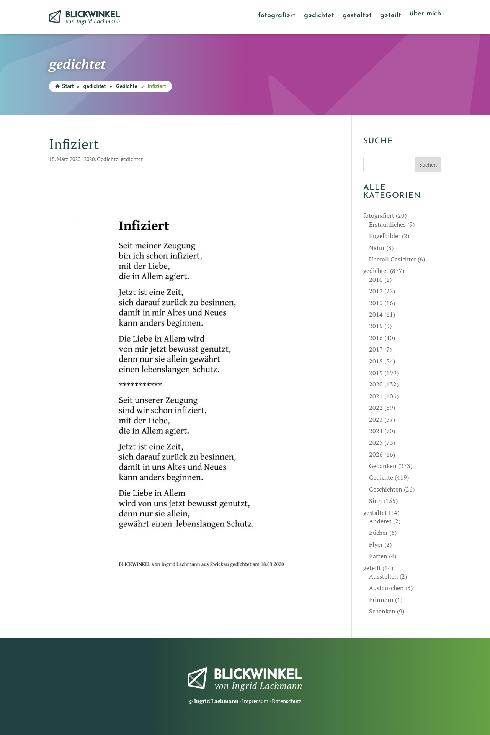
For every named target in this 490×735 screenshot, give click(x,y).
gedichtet (319, 16)
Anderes (380, 521)
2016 (376, 338)
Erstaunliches (387, 224)
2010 (376, 279)
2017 (376, 349)
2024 (376, 431)
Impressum (255, 701)
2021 (376, 396)
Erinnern (381, 599)
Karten (378, 556)
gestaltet (357, 16)
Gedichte (126, 86)
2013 (376, 303)
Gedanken (383, 466)
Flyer (376, 544)
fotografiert (277, 16)
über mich (425, 14)
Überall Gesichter (392, 259)
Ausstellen (383, 576)
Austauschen (386, 588)
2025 (376, 442)
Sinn (375, 501)
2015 (376, 326)
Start (64, 86)
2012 (376, 291)
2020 (89, 159)
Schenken (382, 611)
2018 (376, 361)
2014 (376, 314)
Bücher (378, 532)
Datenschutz (287, 701)
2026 (376, 454)
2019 (376, 372)
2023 (376, 419)
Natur (377, 247)
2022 (376, 407)
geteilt (390, 16)
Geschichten (385, 489)
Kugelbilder (384, 236)
